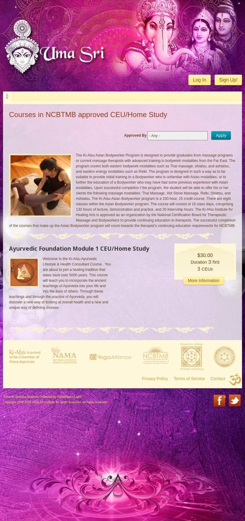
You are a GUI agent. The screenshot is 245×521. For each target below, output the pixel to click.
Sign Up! (228, 79)
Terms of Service (189, 378)
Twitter (235, 401)
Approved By (135, 135)
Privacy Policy (155, 378)
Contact (218, 378)
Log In (199, 79)
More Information (203, 280)
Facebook (220, 401)
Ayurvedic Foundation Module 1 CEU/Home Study (79, 248)
